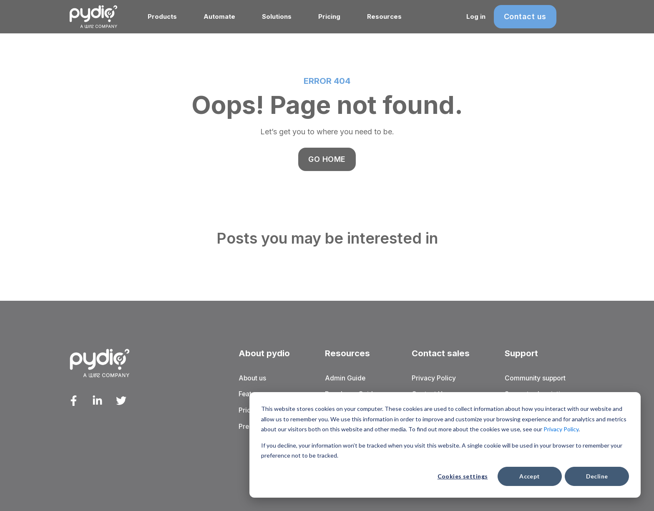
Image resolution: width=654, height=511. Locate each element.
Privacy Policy (561, 429)
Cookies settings (463, 476)
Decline (597, 476)
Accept (529, 476)
